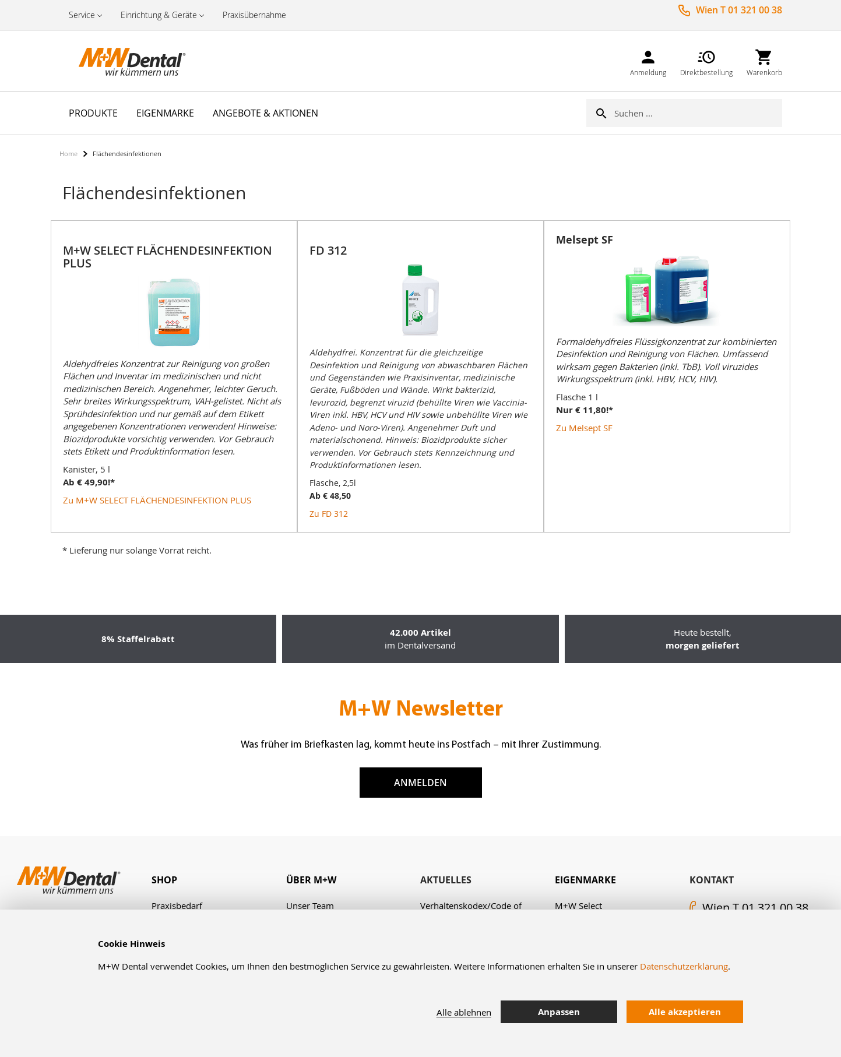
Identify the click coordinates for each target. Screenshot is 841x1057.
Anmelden (420, 782)
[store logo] (117, 61)
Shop (164, 879)
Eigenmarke (585, 879)
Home (68, 153)
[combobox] (698, 113)
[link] (648, 60)
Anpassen (559, 1012)
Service (82, 14)
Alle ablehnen (464, 1012)
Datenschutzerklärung (684, 966)
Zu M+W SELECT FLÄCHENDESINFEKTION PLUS (157, 500)
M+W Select (578, 905)
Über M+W (311, 879)
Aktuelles (445, 879)
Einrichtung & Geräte (159, 14)
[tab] (219, 880)
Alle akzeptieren (685, 1012)
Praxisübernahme (254, 14)
